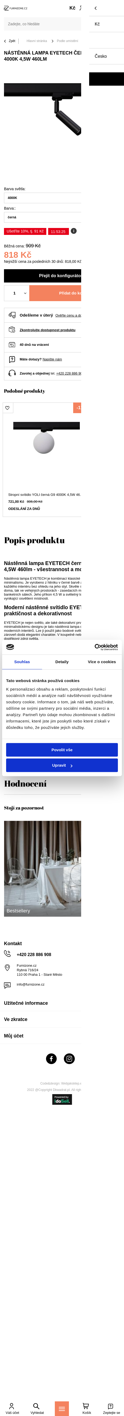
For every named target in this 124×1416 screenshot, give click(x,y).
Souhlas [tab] (22, 661)
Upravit (62, 765)
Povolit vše (61, 750)
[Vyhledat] (113, 24)
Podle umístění (67, 41)
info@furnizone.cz (30, 984)
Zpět (9, 41)
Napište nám (52, 359)
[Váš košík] (101, 8)
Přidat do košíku (74, 293)
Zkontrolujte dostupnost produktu (47, 330)
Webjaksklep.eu (72, 1083)
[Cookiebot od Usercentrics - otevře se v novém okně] (94, 647)
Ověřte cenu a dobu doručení (77, 315)
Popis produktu (34, 540)
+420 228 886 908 (70, 373)
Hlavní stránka (37, 41)
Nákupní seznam (94, 6)
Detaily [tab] (62, 661)
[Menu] (62, 1408)
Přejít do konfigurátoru (62, 275)
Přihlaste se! (81, 8)
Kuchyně (94, 41)
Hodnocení (25, 783)
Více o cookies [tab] (102, 661)
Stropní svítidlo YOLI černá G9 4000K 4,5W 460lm (46, 495)
